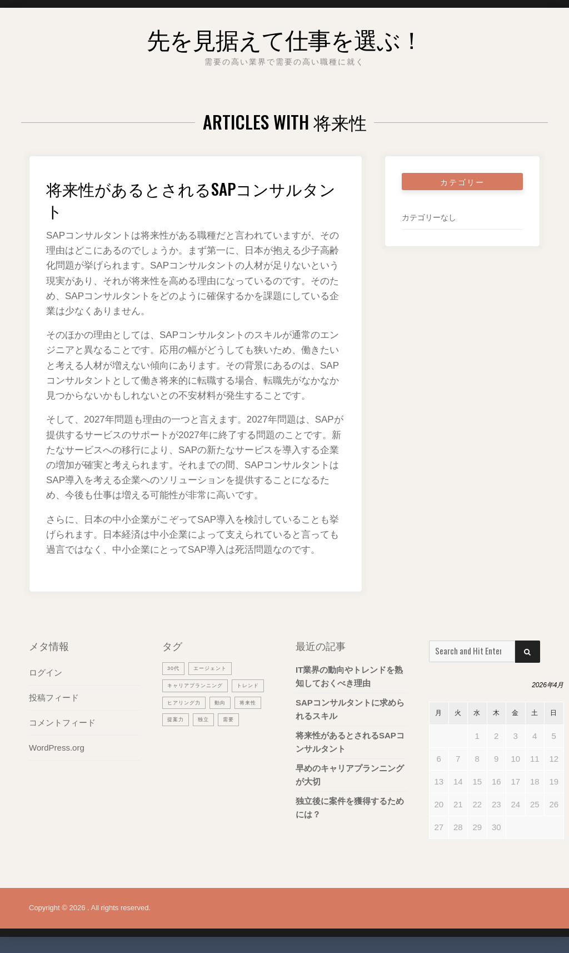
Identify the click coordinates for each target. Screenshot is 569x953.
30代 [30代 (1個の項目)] (174, 667)
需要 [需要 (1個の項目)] (201, 736)
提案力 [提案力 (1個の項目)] (238, 719)
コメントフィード (62, 722)
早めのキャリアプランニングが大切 (350, 774)
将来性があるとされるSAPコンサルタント (194, 198)
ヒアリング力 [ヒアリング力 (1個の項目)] (228, 702)
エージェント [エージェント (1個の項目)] (216, 667)
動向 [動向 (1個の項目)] (174, 719)
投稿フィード (54, 697)
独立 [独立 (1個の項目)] (174, 736)
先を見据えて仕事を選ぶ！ (284, 35)
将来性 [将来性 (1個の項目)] (204, 719)
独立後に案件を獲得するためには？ (350, 807)
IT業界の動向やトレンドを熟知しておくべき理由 (349, 676)
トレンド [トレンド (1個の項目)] (180, 702)
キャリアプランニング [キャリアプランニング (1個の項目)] (200, 685)
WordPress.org (56, 747)
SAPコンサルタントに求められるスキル (350, 709)
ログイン (45, 672)
